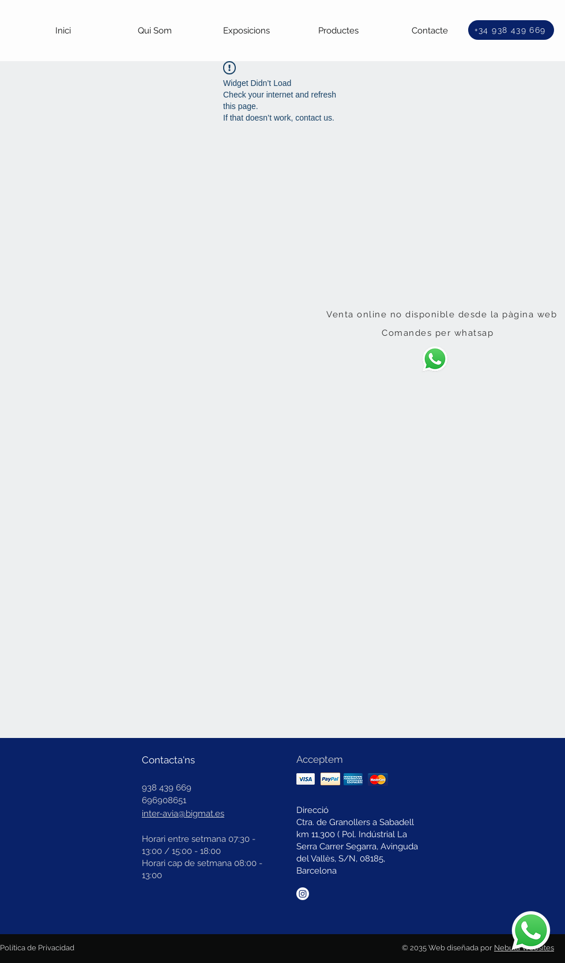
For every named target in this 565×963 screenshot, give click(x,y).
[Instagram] (302, 893)
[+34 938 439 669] (511, 30)
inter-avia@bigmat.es (183, 813)
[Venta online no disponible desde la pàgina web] (443, 314)
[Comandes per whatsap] (439, 332)
